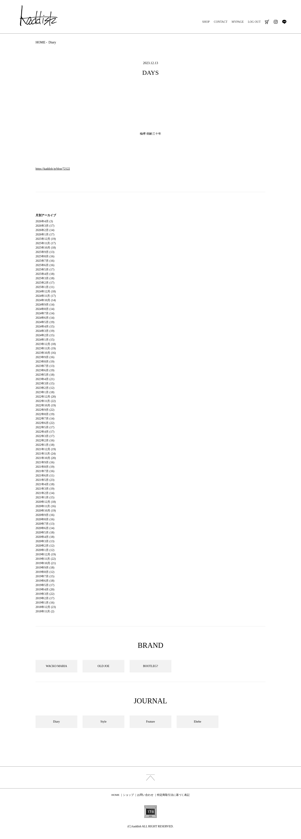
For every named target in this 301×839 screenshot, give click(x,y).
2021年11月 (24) (46, 453)
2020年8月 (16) (45, 519)
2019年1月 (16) (45, 602)
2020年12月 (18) (46, 501)
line (284, 22)
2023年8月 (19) (45, 361)
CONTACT (220, 21)
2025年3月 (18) (45, 278)
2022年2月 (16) (45, 440)
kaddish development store (38, 15)
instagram (275, 22)
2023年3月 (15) (45, 383)
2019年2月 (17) (45, 598)
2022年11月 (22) (46, 401)
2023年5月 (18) (45, 374)
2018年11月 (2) (45, 611)
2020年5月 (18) (45, 532)
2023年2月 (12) (45, 387)
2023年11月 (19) (46, 348)
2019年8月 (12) (45, 572)
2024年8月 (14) (45, 309)
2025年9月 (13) (45, 252)
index (150, 777)
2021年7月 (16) (45, 471)
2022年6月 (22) (45, 423)
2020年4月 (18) (45, 536)
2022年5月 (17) (45, 427)
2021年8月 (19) (45, 466)
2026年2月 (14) (45, 230)
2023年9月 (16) (45, 357)
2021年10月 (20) (46, 458)
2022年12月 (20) (46, 396)
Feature (150, 721)
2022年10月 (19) (46, 405)
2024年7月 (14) (45, 313)
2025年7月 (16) (45, 260)
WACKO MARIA (56, 666)
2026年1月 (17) (45, 234)
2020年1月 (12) (45, 550)
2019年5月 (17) (45, 585)
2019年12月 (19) (46, 554)
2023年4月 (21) (45, 379)
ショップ (128, 794)
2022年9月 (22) (45, 409)
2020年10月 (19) (46, 510)
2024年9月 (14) (45, 304)
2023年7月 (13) (45, 366)
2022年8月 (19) (45, 414)
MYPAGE (238, 21)
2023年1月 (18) (45, 392)
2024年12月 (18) (46, 291)
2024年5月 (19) (45, 322)
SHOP (206, 21)
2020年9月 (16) (45, 515)
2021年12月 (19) (46, 449)
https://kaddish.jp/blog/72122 (53, 168)
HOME (40, 42)
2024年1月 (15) (45, 339)
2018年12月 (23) (46, 607)
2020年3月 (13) (45, 541)
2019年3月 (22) (45, 593)
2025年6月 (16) (45, 265)
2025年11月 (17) (46, 243)
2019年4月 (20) (45, 589)
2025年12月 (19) (46, 238)
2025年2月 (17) (45, 282)
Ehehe (197, 721)
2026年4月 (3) (44, 221)
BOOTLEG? (150, 666)
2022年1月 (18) (45, 444)
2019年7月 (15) (45, 576)
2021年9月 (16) (45, 462)
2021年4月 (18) (45, 484)
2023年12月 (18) (46, 344)
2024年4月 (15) (45, 326)
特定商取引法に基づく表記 (173, 794)
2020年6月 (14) (45, 528)
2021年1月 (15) (45, 497)
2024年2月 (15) (45, 335)
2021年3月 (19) (45, 488)
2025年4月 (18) (45, 273)
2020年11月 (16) (46, 506)
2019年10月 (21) (46, 563)
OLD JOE (103, 666)
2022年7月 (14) (45, 418)
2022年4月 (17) (45, 431)
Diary (52, 42)
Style (104, 721)
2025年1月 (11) (45, 287)
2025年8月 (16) (45, 256)
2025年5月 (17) (45, 269)
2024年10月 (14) (46, 300)
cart (267, 22)
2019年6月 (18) (45, 580)
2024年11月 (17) (46, 295)
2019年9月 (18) (45, 567)
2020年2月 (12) (45, 545)
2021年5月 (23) (45, 479)
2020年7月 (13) (45, 523)
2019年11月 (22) (46, 558)
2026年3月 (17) (45, 225)
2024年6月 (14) (45, 317)
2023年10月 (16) (46, 352)
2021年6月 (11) (45, 475)
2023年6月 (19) (45, 370)
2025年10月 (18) (46, 247)
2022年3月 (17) (45, 436)
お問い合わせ (145, 794)
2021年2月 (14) (45, 493)
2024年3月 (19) (45, 330)
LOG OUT (254, 21)
